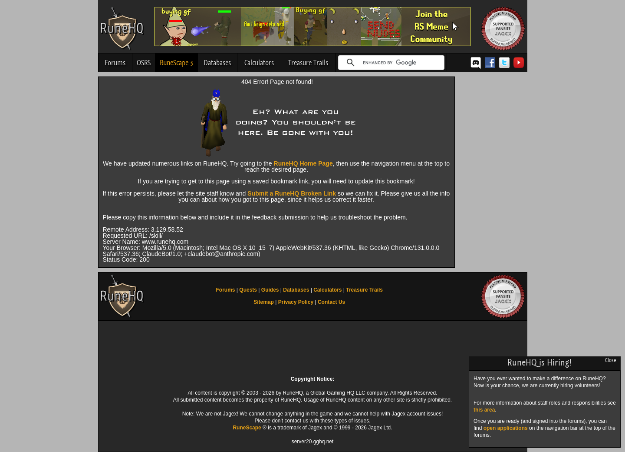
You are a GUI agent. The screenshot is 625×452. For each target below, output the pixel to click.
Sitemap (263, 302)
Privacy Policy (295, 302)
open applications (506, 428)
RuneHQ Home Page (303, 163)
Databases (217, 62)
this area (484, 410)
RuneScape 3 (176, 62)
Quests (248, 290)
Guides (270, 290)
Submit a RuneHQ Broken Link (291, 193)
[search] (390, 62)
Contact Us (331, 302)
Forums (115, 62)
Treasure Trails (308, 62)
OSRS (144, 62)
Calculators (259, 62)
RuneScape (247, 428)
